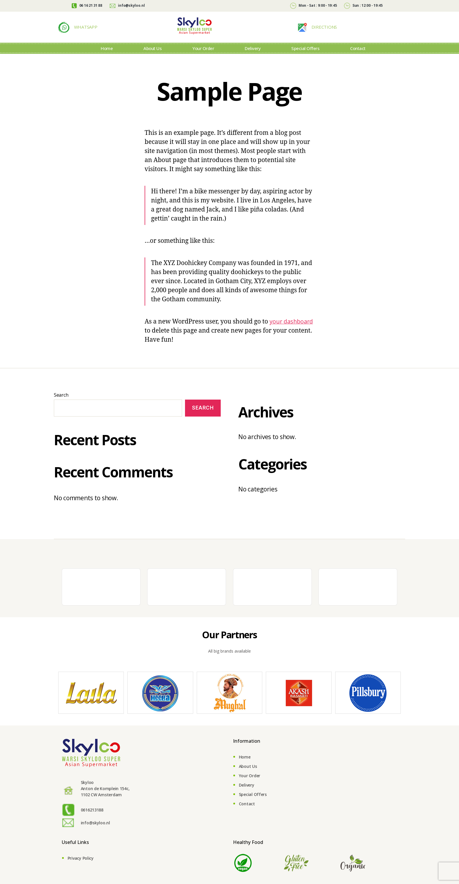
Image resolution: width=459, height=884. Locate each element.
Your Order (203, 57)
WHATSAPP (85, 31)
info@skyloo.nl (127, 5)
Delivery (253, 57)
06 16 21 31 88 (86, 5)
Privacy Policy (81, 868)
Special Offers (305, 57)
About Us (152, 57)
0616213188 (92, 820)
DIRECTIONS (323, 31)
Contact (358, 57)
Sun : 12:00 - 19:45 (363, 5)
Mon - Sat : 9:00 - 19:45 (313, 5)
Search (61, 405)
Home (107, 57)
